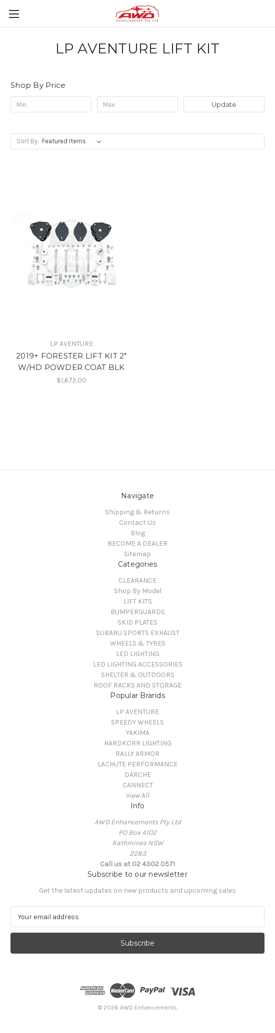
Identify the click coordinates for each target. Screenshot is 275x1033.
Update (224, 104)
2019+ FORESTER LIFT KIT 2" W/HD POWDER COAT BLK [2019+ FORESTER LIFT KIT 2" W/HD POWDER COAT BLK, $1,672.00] (71, 361)
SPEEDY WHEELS (137, 722)
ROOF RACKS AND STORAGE (138, 685)
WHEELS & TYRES (138, 643)
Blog (137, 533)
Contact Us (137, 522)
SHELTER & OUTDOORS (137, 675)
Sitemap (137, 554)
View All (138, 795)
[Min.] (51, 104)
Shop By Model (138, 591)
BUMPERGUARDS (137, 612)
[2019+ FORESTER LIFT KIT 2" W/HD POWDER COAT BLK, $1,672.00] (71, 253)
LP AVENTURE (137, 711)
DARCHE (137, 774)
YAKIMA (138, 732)
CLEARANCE (137, 580)
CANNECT (137, 785)
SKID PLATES (138, 622)
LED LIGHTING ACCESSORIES (137, 664)
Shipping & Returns (137, 512)
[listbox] (73, 141)
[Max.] (137, 104)
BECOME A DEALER (138, 543)
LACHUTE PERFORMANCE (138, 764)
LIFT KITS (138, 601)
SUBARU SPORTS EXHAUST (138, 633)
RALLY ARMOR (138, 753)
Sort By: (27, 141)
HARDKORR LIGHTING (138, 743)
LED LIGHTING (138, 654)
